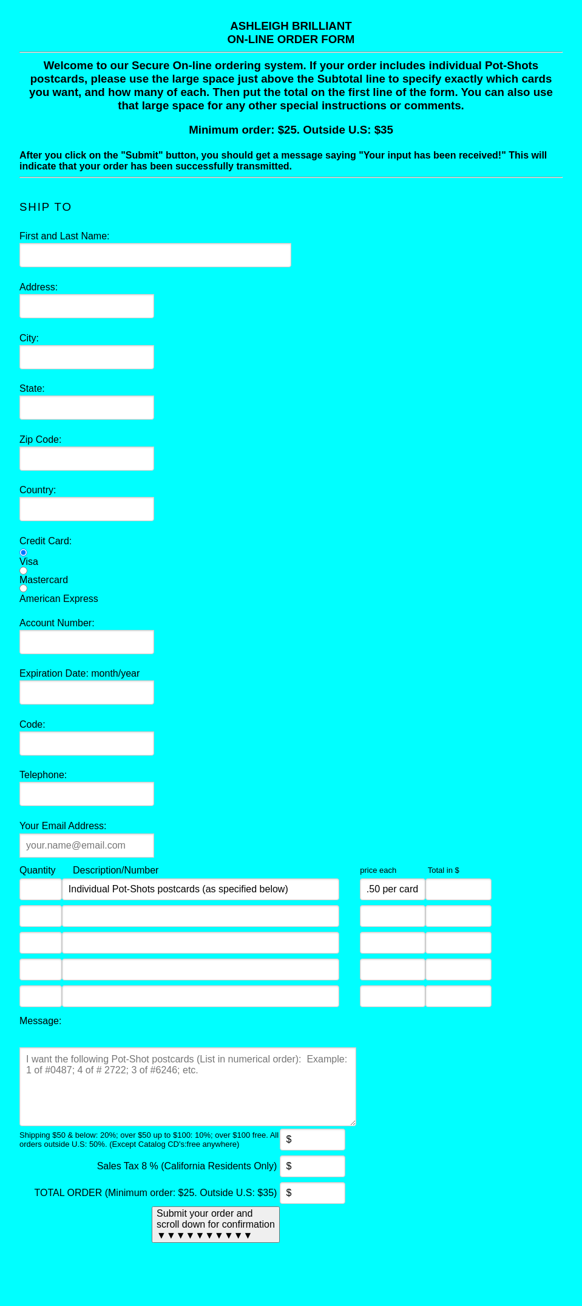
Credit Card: (45, 541)
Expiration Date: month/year (79, 673)
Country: (37, 490)
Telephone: (43, 775)
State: (32, 388)
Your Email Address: (62, 826)
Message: (40, 1021)
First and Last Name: (64, 236)
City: (29, 338)
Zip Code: (40, 439)
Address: (38, 287)
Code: (32, 724)
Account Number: (57, 623)
